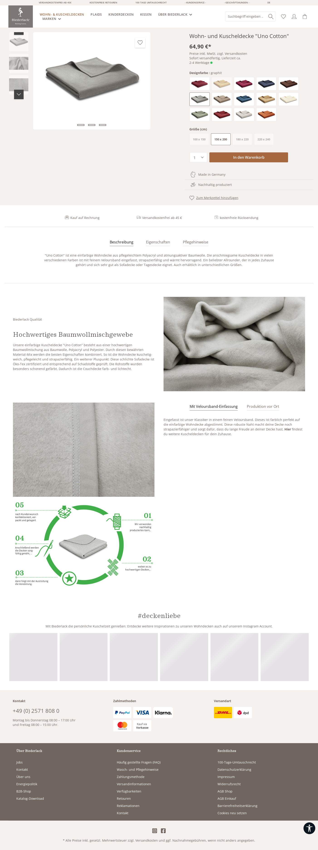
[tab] (121, 242)
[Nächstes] (19, 94)
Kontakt (22, 769)
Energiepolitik (26, 784)
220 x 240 (265, 140)
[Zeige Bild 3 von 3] (102, 125)
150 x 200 (220, 139)
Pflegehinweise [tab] (195, 242)
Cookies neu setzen (232, 813)
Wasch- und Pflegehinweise (138, 769)
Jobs (19, 762)
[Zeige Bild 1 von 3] (80, 125)
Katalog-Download (30, 798)
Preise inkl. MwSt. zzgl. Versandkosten (218, 53)
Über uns (23, 777)
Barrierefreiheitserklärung (237, 806)
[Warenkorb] (305, 17)
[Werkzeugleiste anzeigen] (309, 828)
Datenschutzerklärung (234, 769)
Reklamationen (128, 806)
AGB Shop (225, 791)
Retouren (124, 798)
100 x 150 (201, 140)
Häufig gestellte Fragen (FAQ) (139, 762)
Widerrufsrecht (229, 784)
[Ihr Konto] (294, 17)
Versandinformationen (134, 784)
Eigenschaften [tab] (158, 242)
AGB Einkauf (227, 798)
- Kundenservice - (195, 2)
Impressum (226, 777)
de (268, 2)
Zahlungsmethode (130, 777)
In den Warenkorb (248, 157)
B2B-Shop (23, 791)
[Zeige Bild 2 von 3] (91, 125)
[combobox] (245, 16)
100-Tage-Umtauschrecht (237, 762)
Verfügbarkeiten (129, 791)
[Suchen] (271, 16)
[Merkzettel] (283, 17)
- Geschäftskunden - (236, 2)
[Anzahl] (198, 157)
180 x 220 (244, 140)
